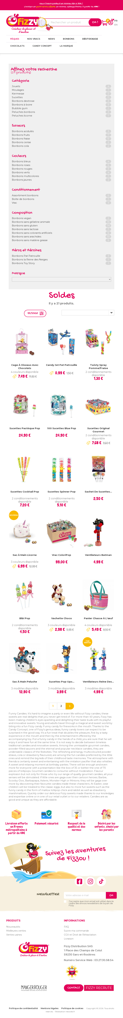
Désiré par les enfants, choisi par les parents (106, 826)
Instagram (90, 881)
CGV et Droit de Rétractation (80, 934)
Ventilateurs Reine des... (98, 681)
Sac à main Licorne (25, 554)
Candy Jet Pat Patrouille (61, 364)
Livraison (69, 938)
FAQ (66, 926)
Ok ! (95, 22)
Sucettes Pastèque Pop (24, 428)
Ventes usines (14, 934)
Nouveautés (13, 926)
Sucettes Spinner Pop (62, 491)
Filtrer (33, 313)
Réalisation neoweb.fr (65, 1011)
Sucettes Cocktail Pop (24, 491)
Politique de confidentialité (23, 1008)
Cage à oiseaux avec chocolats (24, 366)
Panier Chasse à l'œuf (98, 618)
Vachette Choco (61, 618)
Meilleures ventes (16, 930)
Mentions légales (49, 1008)
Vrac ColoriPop (61, 554)
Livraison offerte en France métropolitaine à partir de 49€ (16, 828)
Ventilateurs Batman (98, 554)
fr (116, 20)
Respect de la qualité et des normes (76, 826)
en (116, 24)
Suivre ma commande (76, 930)
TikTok (101, 881)
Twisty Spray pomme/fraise (98, 366)
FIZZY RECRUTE (99, 988)
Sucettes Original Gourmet (98, 430)
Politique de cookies (72, 1008)
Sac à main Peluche (24, 681)
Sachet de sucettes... (98, 491)
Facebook (79, 881)
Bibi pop (24, 618)
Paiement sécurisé (46, 823)
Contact (73, 988)
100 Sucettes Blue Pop (61, 428)
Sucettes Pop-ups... (61, 681)
